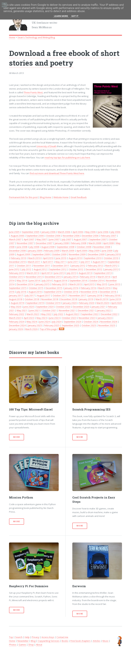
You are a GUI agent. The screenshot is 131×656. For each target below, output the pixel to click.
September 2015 (18, 288)
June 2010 (61, 258)
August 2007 (80, 239)
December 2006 (90, 235)
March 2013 (33, 273)
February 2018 (112, 295)
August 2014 (60, 280)
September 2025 (70, 325)
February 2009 (52, 250)
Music (105, 640)
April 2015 (89, 284)
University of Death (46, 146)
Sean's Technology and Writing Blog (36, 37)
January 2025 (35, 325)
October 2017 (60, 295)
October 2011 (24, 265)
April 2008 (108, 243)
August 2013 (85, 273)
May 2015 (102, 284)
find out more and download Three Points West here (57, 173)
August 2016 (35, 291)
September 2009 (41, 254)
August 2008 (48, 246)
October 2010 (111, 258)
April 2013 (46, 273)
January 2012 (78, 265)
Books (65, 640)
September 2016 (53, 291)
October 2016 (71, 291)
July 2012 (26, 269)
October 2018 (32, 299)
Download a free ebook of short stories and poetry (64, 57)
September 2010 (93, 258)
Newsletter (23, 640)
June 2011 (73, 261)
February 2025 (52, 325)
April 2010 (48, 258)
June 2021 (34, 310)
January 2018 (95, 295)
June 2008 (22, 246)
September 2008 (65, 246)
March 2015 (75, 284)
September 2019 (35, 302)
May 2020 (16, 306)
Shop (31, 644)
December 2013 (53, 276)
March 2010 (34, 258)
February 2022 (16, 314)
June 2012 (14, 269)
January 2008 (62, 243)
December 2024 (17, 325)
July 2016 (21, 291)
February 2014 (87, 276)
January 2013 (112, 269)
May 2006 (90, 231)
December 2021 (86, 310)
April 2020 (116, 302)
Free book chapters (80, 640)
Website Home (61, 197)
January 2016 (71, 288)
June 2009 (107, 250)
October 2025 (89, 325)
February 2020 (86, 302)
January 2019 (86, 299)
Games (22, 644)
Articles (96, 640)
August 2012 (40, 269)
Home (12, 37)
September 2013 (103, 273)
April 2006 (77, 231)
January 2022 (104, 310)
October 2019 (53, 302)
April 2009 (81, 250)
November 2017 (77, 295)
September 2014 (78, 280)
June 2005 (14, 231)
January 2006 (49, 231)
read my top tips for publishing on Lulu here (67, 157)
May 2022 (46, 314)
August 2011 (99, 261)
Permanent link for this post (23, 197)
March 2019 (102, 299)
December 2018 (68, 299)
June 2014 (34, 280)
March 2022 (33, 314)
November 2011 (41, 265)
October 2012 (76, 269)
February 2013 (16, 273)
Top (11, 637)
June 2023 (54, 317)
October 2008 (84, 246)
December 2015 (54, 288)
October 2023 (69, 317)
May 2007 (42, 239)
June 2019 (115, 299)
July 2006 (115, 231)
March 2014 (104, 276)
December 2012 (94, 269)
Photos (12, 644)
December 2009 (96, 254)
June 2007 (54, 239)
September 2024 (72, 321)
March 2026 (31, 329)
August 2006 (17, 235)
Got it (74, 16)
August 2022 (72, 314)
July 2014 (47, 280)
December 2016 (108, 291)
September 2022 (90, 314)
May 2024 (32, 321)
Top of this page (48, 329)
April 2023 (29, 317)
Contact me (62, 637)
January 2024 (105, 317)
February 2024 (16, 321)
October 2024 (91, 321)
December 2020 (81, 306)
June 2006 (103, 231)
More (16, 437)
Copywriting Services (49, 640)
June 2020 (28, 306)
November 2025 (106, 325)
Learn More (61, 16)
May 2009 (94, 250)
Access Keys (47, 637)
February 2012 (95, 265)
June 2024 (44, 321)
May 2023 (42, 317)
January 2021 (99, 306)
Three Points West (33, 92)
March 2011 (34, 261)
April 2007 (29, 239)
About (39, 644)
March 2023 (15, 317)
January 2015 (43, 284)
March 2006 (64, 231)
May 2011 (60, 261)
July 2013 (71, 273)
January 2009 (35, 250)
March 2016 (104, 288)
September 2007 (98, 239)
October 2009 (59, 254)
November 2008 (101, 246)
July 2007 (66, 239)
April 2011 (48, 261)
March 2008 (95, 243)
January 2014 (71, 276)
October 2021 (49, 310)
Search (19, 637)
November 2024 (108, 321)
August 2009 (23, 254)
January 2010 (114, 254)
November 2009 (77, 254)
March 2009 (68, 250)
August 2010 (75, 258)
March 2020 (103, 302)
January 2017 (16, 295)
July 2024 (57, 321)
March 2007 (15, 239)
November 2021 (67, 310)
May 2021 (22, 310)
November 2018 (49, 299)
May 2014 (22, 280)
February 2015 (59, 284)
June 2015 (115, 284)
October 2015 (36, 288)
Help (27, 637)
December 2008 (17, 250)
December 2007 (44, 243)
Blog (33, 640)
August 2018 (15, 299)
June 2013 (59, 273)
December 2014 (25, 284)
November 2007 (25, 243)
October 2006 (53, 235)
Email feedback (79, 197)
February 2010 (18, 258)
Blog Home (45, 197)
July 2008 (34, 246)
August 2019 (17, 302)
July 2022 (58, 314)
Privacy (35, 637)
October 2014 (96, 280)
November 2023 (87, 317)
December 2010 (17, 261)
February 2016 (88, 288)
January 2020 (70, 302)
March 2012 (111, 265)
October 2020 (63, 306)
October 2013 (16, 276)
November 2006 (71, 235)
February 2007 (108, 235)
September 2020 (45, 306)
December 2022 (109, 314)
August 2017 (43, 295)
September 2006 (35, 235)
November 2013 (34, 276)
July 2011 (85, 261)
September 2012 (58, 269)
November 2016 (89, 291)
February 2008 (78, 243)
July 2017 (30, 295)
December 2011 (61, 265)
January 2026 (16, 329)
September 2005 (30, 231)
